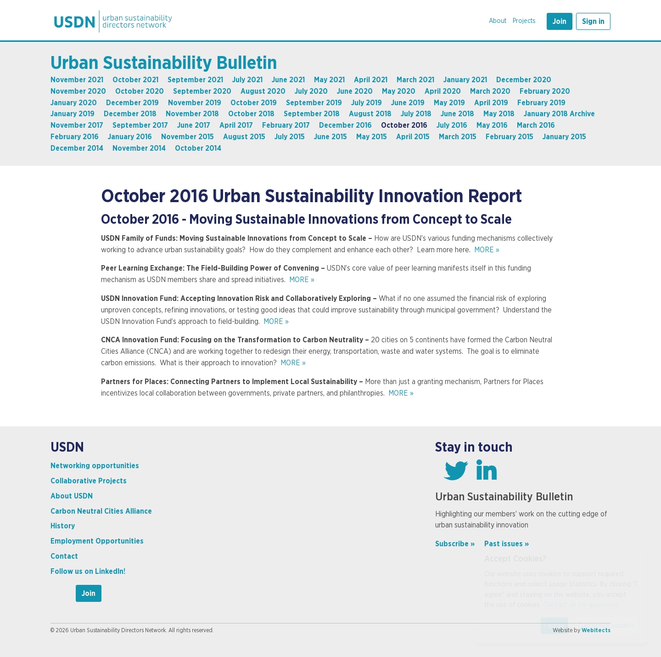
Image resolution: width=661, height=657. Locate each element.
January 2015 (564, 137)
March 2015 (457, 137)
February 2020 (545, 91)
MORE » (486, 250)
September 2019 (314, 103)
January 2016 (130, 137)
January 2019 (72, 114)
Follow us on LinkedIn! (87, 571)
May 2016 (492, 125)
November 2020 (78, 91)
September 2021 (195, 80)
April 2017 (236, 125)
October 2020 (139, 91)
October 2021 (135, 80)
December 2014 (76, 148)
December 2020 (523, 80)
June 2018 (457, 114)
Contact (64, 556)
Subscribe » (455, 544)
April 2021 (370, 80)
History (62, 526)
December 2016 (345, 125)
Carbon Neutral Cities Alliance (101, 511)
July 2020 (311, 91)
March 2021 (415, 80)
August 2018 (370, 114)
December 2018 (130, 114)
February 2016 (74, 137)
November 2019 (194, 103)
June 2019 (408, 103)
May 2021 (329, 80)
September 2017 (140, 125)
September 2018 (312, 114)
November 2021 (76, 80)
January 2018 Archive (559, 114)
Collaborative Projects (88, 481)
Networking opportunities (94, 466)
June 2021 (288, 80)
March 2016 (536, 125)
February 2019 (541, 103)
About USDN (71, 496)
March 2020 (490, 91)
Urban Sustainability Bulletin (163, 63)
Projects (524, 21)
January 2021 (465, 80)
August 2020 (263, 91)
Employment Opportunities (97, 541)
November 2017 (76, 125)
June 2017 (193, 125)
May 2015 (371, 137)
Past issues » (506, 544)
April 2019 (491, 103)
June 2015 (330, 137)
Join (559, 21)
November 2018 (192, 114)
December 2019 (132, 103)
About (497, 21)
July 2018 (416, 114)
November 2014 (139, 148)
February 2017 (286, 125)
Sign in (593, 21)
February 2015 (509, 137)
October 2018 (251, 114)
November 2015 (187, 137)
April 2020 (443, 91)
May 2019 (449, 103)
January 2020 (73, 103)
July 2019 (366, 103)
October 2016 (404, 125)
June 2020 (355, 91)
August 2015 (244, 137)
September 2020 (202, 91)
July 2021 (247, 80)
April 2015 (413, 137)
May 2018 (499, 114)
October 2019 (253, 103)
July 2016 (452, 125)
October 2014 (198, 148)
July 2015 (289, 137)
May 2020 (398, 91)
